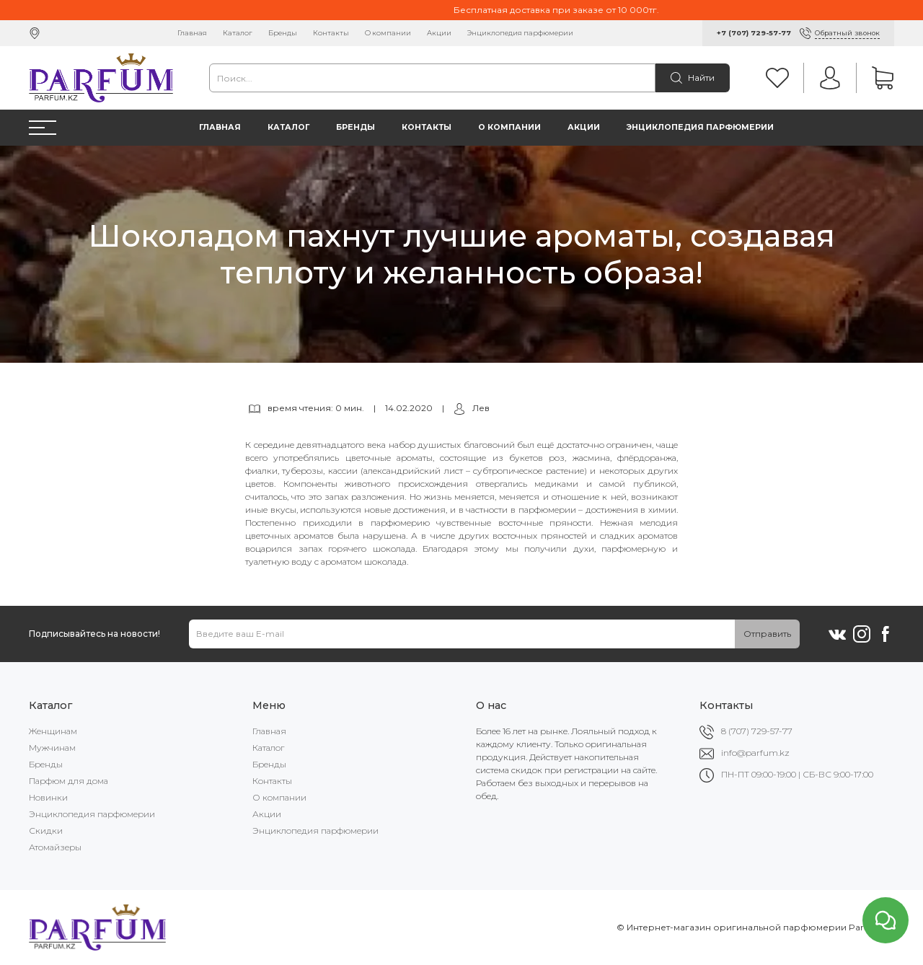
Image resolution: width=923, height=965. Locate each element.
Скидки (46, 830)
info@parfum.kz (755, 752)
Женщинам (53, 731)
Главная (192, 33)
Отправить (767, 633)
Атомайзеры (55, 847)
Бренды (282, 33)
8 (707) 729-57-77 (756, 731)
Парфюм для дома (68, 780)
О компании (388, 33)
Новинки (48, 797)
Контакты (331, 33)
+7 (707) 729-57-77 (754, 33)
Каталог (237, 33)
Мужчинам (52, 747)
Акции (439, 33)
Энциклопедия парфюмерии (520, 33)
